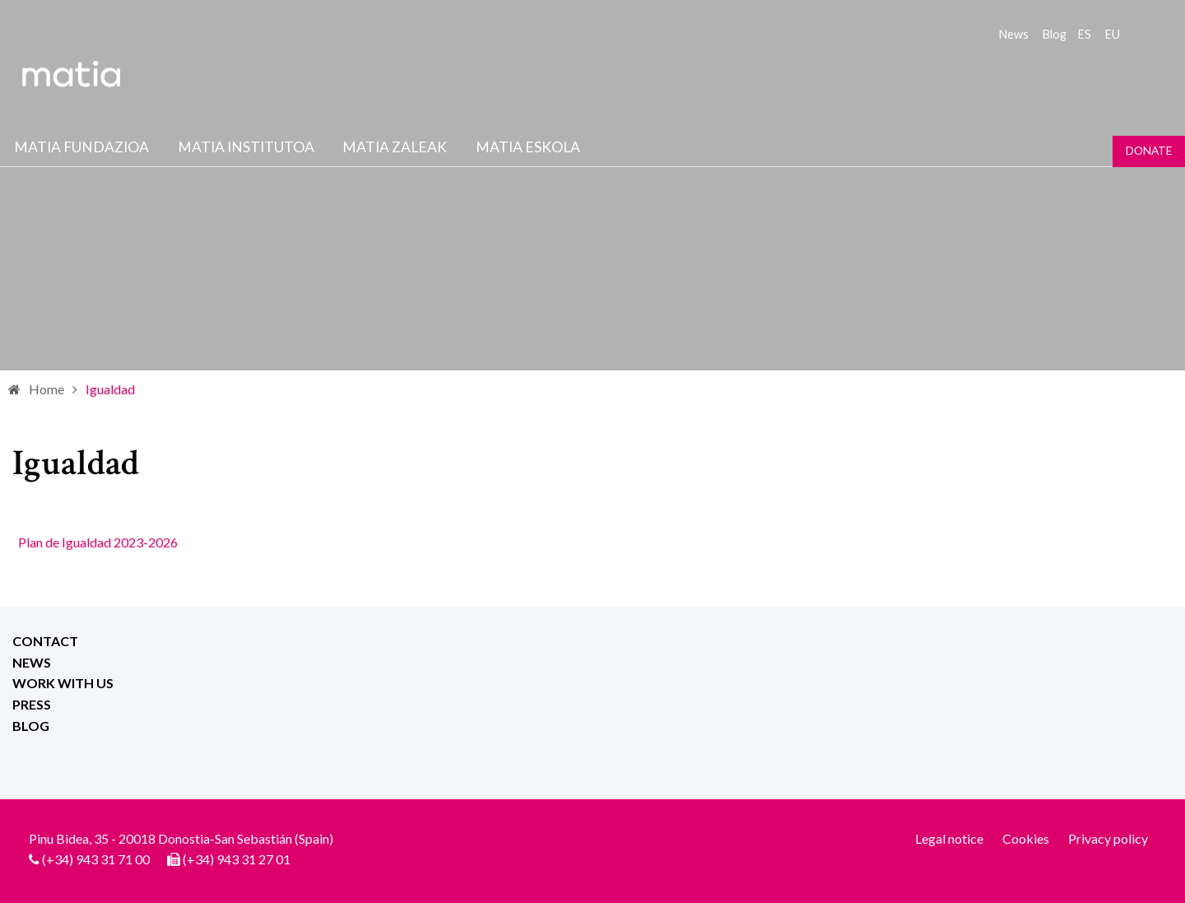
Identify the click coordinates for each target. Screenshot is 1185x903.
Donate (1149, 150)
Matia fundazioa (81, 147)
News (1014, 34)
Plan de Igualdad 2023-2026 (98, 542)
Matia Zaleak (394, 147)
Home (46, 389)
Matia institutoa (246, 147)
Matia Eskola (528, 147)
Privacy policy (1108, 838)
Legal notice (949, 838)
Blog (1054, 34)
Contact (45, 641)
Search (1142, 33)
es (1084, 34)
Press (31, 704)
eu (1112, 34)
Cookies (1025, 838)
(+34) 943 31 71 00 (96, 859)
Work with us (63, 683)
